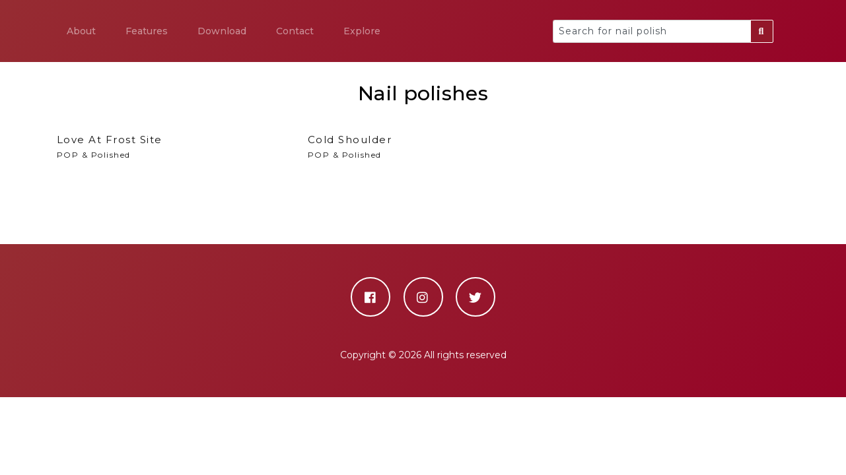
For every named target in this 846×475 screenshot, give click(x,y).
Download (221, 31)
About (81, 31)
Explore (361, 31)
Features (146, 31)
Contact (295, 31)
